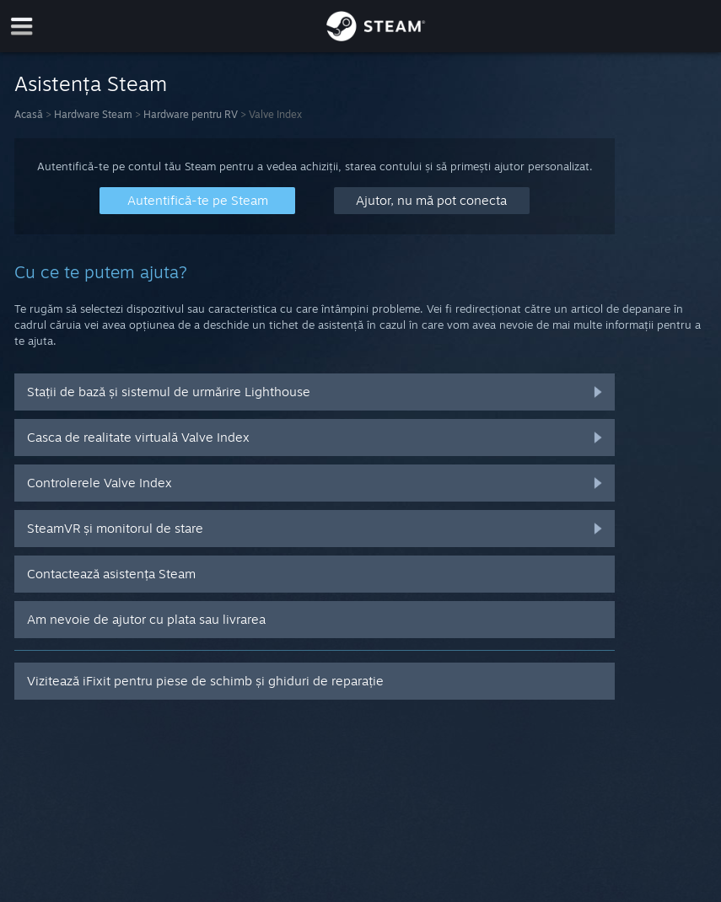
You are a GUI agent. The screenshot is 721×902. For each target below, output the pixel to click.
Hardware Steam (93, 114)
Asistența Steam (90, 83)
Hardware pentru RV (190, 114)
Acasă (28, 114)
